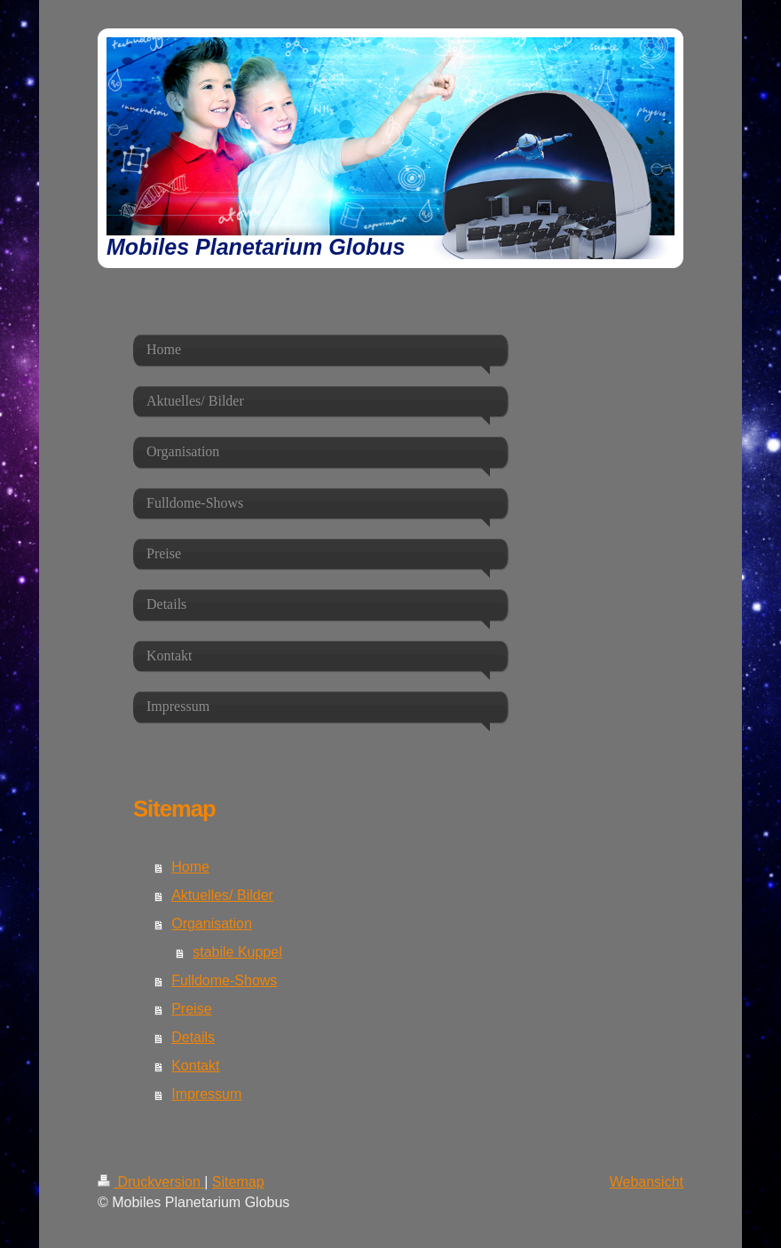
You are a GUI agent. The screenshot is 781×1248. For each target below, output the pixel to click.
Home (190, 866)
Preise (191, 1008)
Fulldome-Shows (224, 980)
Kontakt (195, 1065)
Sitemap (238, 1181)
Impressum (206, 1094)
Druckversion (151, 1181)
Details (193, 1037)
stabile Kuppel (237, 952)
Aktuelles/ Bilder (222, 895)
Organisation (211, 923)
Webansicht (646, 1181)
